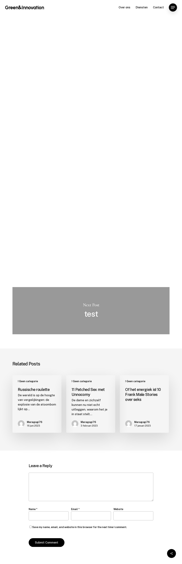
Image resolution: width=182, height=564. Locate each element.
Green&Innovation (24, 7)
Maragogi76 (44, 91)
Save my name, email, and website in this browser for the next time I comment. (79, 527)
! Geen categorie (41, 28)
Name (33, 509)
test (91, 310)
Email (75, 509)
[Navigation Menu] (173, 7)
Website (118, 509)
